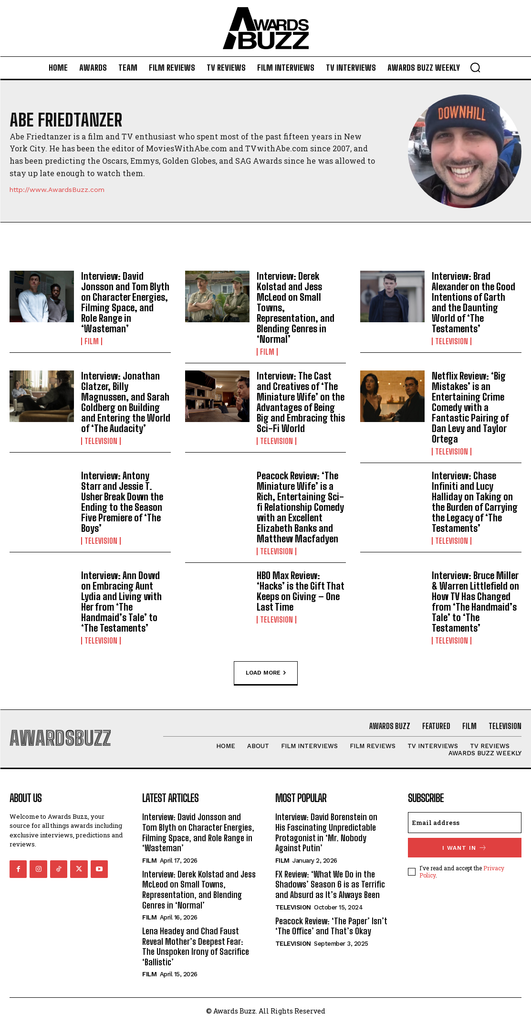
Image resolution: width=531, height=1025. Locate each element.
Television (451, 341)
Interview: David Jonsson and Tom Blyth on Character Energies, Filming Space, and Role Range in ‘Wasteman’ (125, 302)
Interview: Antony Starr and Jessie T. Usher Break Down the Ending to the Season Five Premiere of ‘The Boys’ (122, 502)
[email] (464, 822)
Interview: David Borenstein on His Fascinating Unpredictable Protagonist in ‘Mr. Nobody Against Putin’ (326, 832)
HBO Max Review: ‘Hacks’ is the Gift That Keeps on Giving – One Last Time (300, 591)
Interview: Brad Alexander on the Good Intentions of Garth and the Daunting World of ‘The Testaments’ (473, 302)
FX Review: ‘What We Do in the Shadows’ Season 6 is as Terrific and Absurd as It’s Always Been (330, 884)
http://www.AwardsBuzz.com (57, 189)
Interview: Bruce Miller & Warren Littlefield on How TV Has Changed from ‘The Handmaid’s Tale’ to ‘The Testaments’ (475, 602)
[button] (475, 67)
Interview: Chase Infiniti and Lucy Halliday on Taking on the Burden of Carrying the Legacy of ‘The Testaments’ (475, 502)
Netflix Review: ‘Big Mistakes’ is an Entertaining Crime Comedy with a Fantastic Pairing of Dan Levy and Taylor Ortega (470, 407)
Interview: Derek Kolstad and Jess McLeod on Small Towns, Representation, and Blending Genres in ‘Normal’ (199, 889)
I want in (464, 848)
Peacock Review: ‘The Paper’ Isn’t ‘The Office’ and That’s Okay (331, 926)
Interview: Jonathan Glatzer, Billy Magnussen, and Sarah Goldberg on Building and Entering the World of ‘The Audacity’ (125, 402)
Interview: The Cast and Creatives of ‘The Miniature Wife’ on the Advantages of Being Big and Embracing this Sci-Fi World (301, 402)
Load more (266, 672)
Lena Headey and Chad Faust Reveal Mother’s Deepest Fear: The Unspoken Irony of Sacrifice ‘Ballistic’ (195, 946)
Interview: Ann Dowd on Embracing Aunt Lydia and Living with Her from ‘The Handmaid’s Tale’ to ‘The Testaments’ (121, 602)
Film (91, 341)
